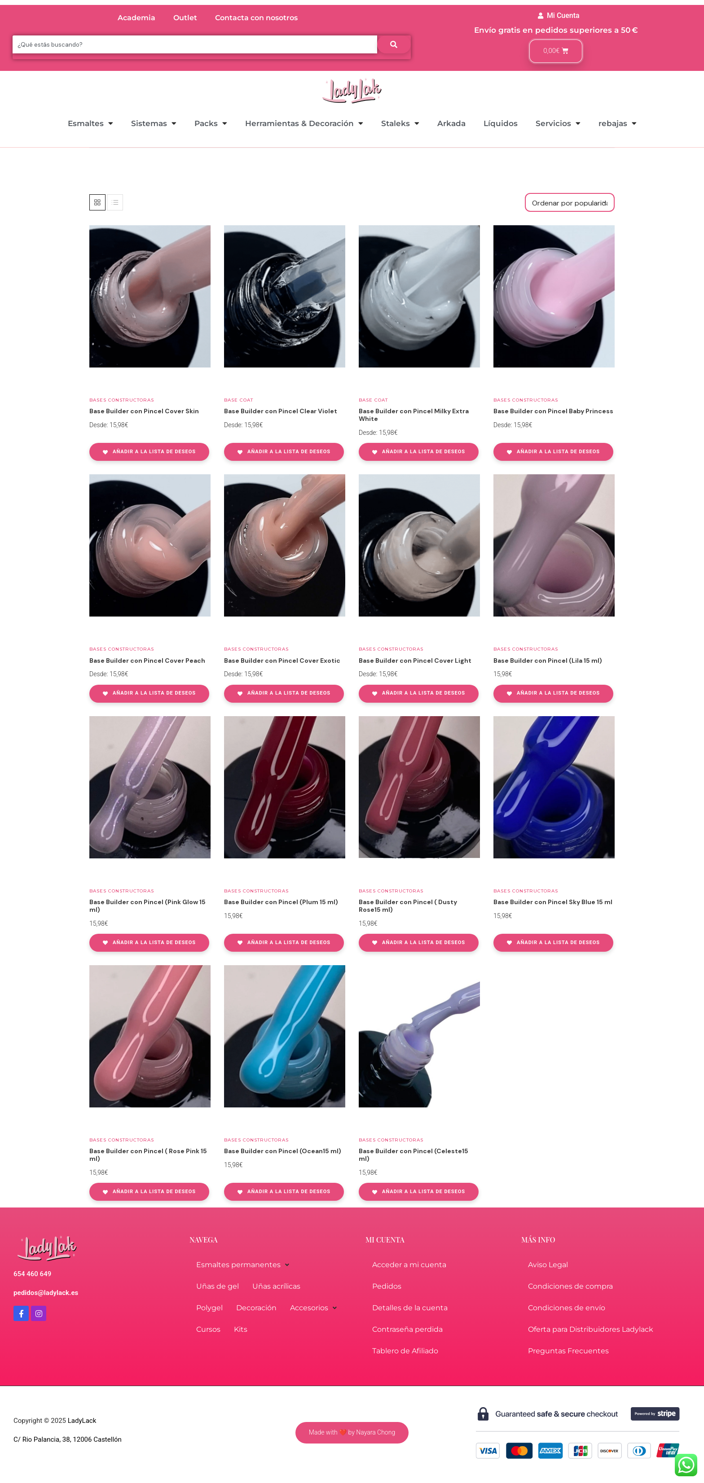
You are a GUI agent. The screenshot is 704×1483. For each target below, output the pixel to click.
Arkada (451, 123)
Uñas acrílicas (276, 1286)
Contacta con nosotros (256, 17)
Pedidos (386, 1286)
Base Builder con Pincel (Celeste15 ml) (413, 1155)
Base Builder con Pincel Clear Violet (280, 411)
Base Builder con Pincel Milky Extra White (414, 415)
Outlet (185, 17)
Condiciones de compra (570, 1286)
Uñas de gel (217, 1286)
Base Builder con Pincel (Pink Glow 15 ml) (147, 906)
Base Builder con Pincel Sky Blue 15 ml (552, 902)
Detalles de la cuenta (410, 1308)
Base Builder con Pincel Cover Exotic (282, 660)
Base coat (238, 400)
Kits (240, 1329)
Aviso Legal (548, 1264)
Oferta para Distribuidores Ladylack (590, 1329)
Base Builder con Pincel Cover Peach (147, 660)
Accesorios (313, 1308)
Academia (136, 17)
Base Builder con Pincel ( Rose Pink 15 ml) (148, 1155)
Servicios (558, 123)
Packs (210, 123)
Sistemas (153, 123)
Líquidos (501, 123)
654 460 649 (32, 1274)
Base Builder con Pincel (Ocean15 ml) (282, 1151)
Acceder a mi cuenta (409, 1264)
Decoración (256, 1308)
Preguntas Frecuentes (568, 1351)
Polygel (209, 1308)
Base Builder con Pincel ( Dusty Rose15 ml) (408, 906)
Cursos (208, 1329)
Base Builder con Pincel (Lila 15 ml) (547, 660)
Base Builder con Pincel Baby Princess (553, 411)
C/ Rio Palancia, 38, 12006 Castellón (67, 1439)
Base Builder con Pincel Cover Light (415, 660)
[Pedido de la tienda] (570, 202)
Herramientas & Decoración (304, 123)
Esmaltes (90, 123)
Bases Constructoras (121, 400)
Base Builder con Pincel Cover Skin (144, 411)
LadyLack (81, 1421)
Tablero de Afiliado (405, 1351)
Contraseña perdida (407, 1329)
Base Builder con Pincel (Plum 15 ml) (281, 902)
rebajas (617, 123)
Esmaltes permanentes (242, 1264)
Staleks (400, 123)
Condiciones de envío (566, 1308)
